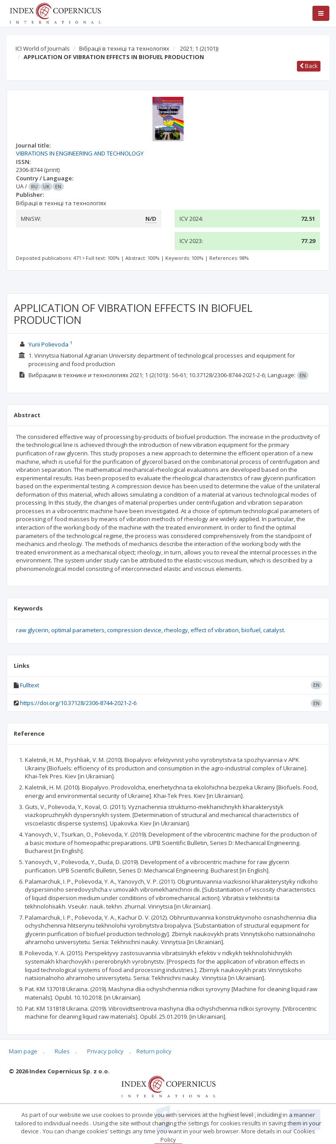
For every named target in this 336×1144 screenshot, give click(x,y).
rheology (176, 630)
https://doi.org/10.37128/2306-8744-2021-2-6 (78, 703)
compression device (134, 630)
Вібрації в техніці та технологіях (124, 48)
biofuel (250, 630)
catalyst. (274, 630)
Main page (23, 1051)
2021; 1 (199, 48)
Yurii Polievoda (48, 344)
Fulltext (29, 685)
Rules (62, 1051)
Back (309, 66)
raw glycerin (32, 630)
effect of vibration (215, 630)
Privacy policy (105, 1051)
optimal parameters (77, 630)
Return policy (154, 1051)
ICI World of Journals (43, 48)
